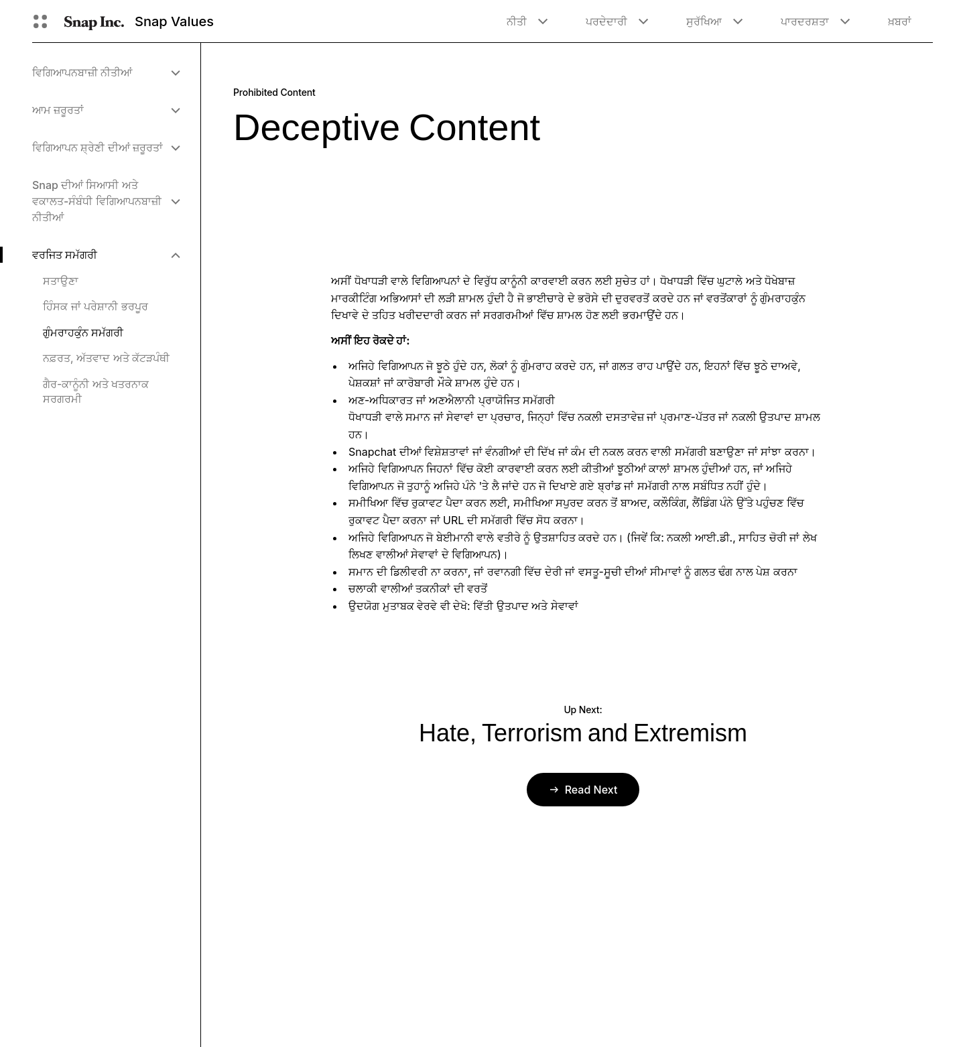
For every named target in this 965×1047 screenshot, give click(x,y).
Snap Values (174, 21)
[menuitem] (105, 72)
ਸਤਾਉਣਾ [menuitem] (60, 281)
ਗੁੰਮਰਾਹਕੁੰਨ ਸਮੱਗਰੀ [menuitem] (83, 332)
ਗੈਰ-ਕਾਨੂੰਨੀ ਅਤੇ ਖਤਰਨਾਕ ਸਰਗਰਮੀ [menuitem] (96, 391)
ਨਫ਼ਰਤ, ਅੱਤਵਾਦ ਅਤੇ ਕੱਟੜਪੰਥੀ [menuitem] (106, 358)
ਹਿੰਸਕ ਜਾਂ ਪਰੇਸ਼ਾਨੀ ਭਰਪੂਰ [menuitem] (95, 306)
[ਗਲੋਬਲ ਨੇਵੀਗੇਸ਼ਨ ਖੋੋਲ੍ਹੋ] (40, 21)
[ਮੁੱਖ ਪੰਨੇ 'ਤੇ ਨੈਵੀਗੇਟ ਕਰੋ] (94, 21)
